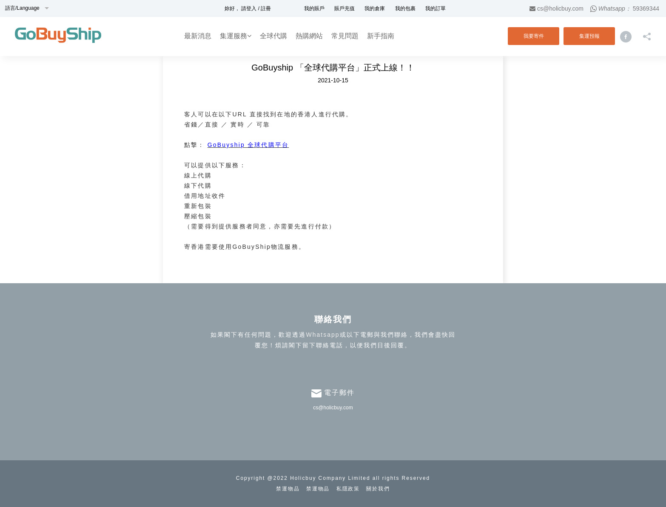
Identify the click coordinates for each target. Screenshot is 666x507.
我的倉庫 (374, 8)
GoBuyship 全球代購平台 (248, 144)
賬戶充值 (344, 8)
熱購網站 (309, 35)
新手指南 (380, 35)
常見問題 (345, 35)
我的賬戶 (314, 8)
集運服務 (235, 35)
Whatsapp (322, 334)
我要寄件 (534, 36)
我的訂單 (435, 8)
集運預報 (589, 36)
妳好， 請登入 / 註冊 (248, 8)
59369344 (646, 8)
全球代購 (273, 35)
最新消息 (197, 35)
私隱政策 (348, 489)
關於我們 (378, 489)
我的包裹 (405, 8)
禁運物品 (288, 489)
